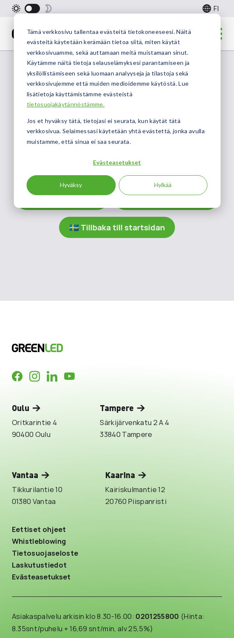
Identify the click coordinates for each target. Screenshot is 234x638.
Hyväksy (71, 184)
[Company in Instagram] (34, 376)
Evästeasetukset (117, 162)
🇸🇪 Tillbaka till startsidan (117, 227)
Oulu (20, 408)
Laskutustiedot (39, 565)
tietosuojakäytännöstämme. (65, 104)
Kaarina (120, 475)
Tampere (117, 408)
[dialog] (117, 111)
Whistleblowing (39, 541)
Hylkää (163, 184)
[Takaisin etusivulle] (101, 348)
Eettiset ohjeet (39, 529)
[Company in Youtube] (69, 376)
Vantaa (25, 475)
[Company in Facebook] (17, 376)
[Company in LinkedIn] (52, 376)
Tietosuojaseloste (45, 553)
